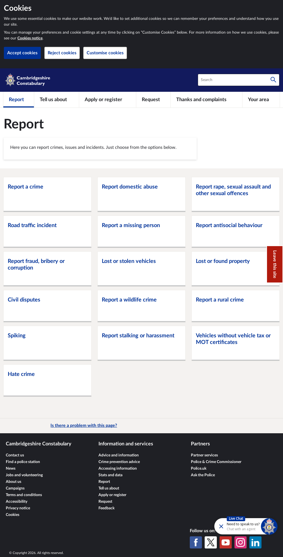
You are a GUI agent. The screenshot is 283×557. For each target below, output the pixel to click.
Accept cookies (22, 53)
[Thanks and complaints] (206, 99)
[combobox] (238, 80)
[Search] (273, 80)
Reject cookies (62, 53)
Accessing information (117, 468)
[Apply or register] (107, 99)
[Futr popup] (234, 526)
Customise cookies (105, 53)
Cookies (12, 515)
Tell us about (108, 488)
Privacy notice (18, 508)
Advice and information (118, 455)
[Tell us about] (56, 99)
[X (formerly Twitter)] (211, 542)
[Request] (153, 99)
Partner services (204, 455)
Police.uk (198, 468)
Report (104, 482)
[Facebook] (196, 542)
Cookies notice (29, 38)
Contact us (15, 455)
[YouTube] (226, 542)
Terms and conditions (24, 495)
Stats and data (110, 475)
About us (13, 482)
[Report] (18, 99)
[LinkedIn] (255, 542)
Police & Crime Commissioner (216, 462)
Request (105, 502)
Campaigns (15, 488)
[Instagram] (240, 542)
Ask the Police (203, 475)
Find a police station (23, 462)
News (10, 468)
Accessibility (16, 502)
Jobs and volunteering (24, 475)
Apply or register (112, 495)
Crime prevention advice (119, 462)
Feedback (106, 508)
